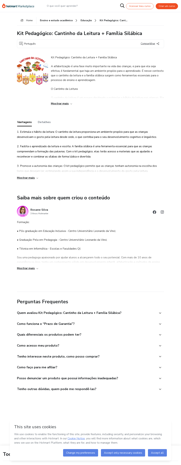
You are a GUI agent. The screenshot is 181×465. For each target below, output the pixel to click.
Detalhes (44, 122)
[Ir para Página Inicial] (19, 6)
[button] (86, 313)
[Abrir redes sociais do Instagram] (162, 212)
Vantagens (24, 122)
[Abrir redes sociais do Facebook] (154, 212)
